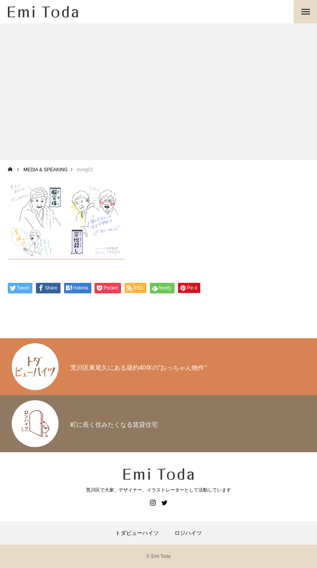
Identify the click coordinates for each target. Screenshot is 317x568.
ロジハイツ (188, 533)
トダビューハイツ (137, 533)
